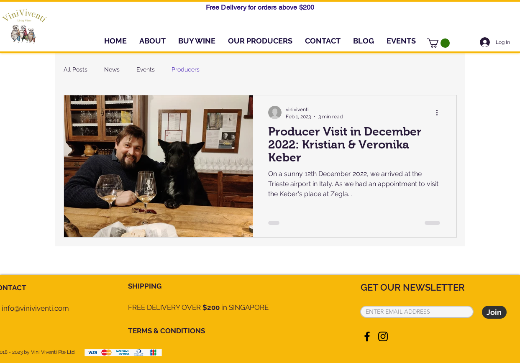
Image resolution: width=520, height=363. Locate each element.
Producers (186, 69)
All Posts (75, 69)
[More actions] (440, 112)
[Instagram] (383, 336)
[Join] (494, 312)
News (112, 69)
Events (145, 69)
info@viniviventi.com (35, 308)
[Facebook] (367, 336)
